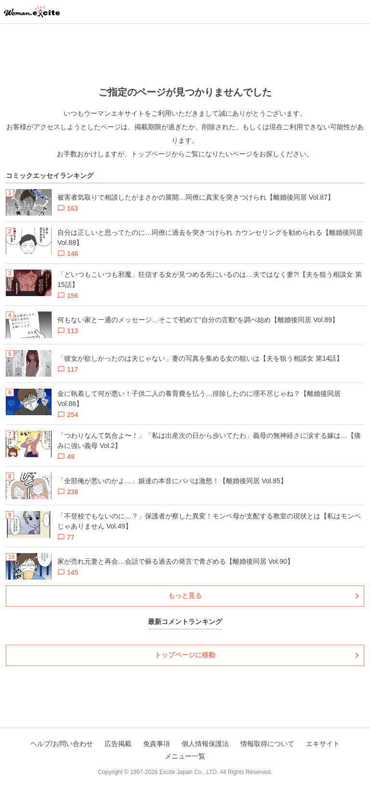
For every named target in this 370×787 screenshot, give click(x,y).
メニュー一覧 (185, 756)
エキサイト (323, 743)
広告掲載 (118, 743)
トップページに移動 (185, 655)
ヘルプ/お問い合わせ (61, 743)
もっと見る (185, 595)
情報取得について (267, 743)
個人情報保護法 (205, 743)
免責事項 (156, 743)
